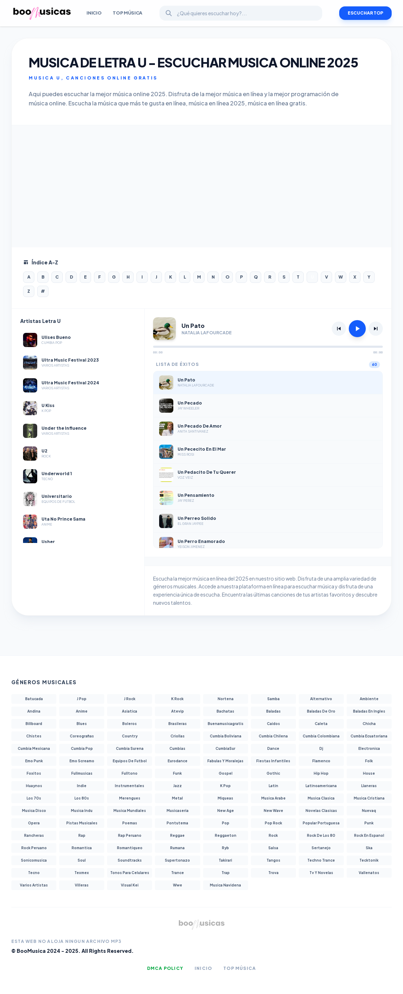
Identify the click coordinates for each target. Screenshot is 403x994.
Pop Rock (273, 823)
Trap (226, 873)
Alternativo (321, 699)
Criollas (177, 736)
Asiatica (129, 711)
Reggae (177, 835)
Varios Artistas (34, 885)
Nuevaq (369, 810)
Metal (177, 798)
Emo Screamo (81, 761)
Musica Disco (34, 810)
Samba (273, 699)
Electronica (369, 748)
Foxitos (34, 773)
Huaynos (34, 786)
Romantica (82, 848)
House (369, 773)
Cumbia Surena (130, 748)
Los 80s (81, 798)
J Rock (129, 699)
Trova (273, 873)
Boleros (129, 723)
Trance (177, 873)
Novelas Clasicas (321, 810)
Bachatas (225, 711)
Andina (33, 711)
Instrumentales (129, 786)
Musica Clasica (321, 798)
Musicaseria (178, 810)
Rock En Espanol (369, 835)
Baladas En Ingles (369, 711)
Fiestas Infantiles (273, 761)
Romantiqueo (129, 848)
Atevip (177, 711)
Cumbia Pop (82, 748)
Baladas (273, 711)
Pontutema (177, 823)
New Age (225, 810)
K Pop (225, 786)
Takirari (225, 860)
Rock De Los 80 (321, 835)
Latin (273, 786)
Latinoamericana (321, 786)
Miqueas (225, 798)
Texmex (81, 873)
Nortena (226, 699)
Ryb (225, 848)
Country (130, 736)
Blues (82, 723)
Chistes (33, 736)
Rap (81, 835)
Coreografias (82, 736)
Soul (82, 860)
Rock (273, 835)
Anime (82, 711)
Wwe (177, 885)
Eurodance (177, 761)
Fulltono (130, 773)
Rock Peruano (34, 848)
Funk (177, 773)
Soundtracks (130, 860)
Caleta (321, 723)
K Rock (177, 699)
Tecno (34, 873)
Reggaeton (225, 835)
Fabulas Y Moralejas (225, 761)
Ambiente (369, 699)
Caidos (273, 723)
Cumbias (177, 748)
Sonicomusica (34, 860)
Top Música (127, 13)
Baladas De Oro (321, 711)
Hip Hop (321, 773)
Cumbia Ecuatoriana (369, 736)
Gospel (226, 773)
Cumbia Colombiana (321, 736)
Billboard (34, 723)
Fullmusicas (82, 773)
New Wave (273, 810)
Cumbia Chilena (273, 736)
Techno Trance (321, 860)
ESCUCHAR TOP (365, 13)
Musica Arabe (273, 798)
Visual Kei (130, 885)
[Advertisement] (201, 186)
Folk (369, 761)
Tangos (273, 860)
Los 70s (34, 798)
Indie (81, 786)
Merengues (129, 798)
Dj (321, 748)
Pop (225, 823)
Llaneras (369, 786)
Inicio (203, 968)
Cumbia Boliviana (225, 736)
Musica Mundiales (129, 810)
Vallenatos (369, 873)
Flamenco (321, 761)
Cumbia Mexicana (34, 748)
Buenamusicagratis (226, 723)
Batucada (34, 699)
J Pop (81, 699)
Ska (369, 848)
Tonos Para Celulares (129, 873)
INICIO (93, 13)
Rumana (177, 848)
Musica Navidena (225, 885)
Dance (273, 748)
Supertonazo (177, 860)
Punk (369, 823)
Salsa (273, 848)
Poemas (129, 823)
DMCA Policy (165, 968)
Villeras (82, 885)
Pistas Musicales (81, 823)
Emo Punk (34, 761)
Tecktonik (369, 860)
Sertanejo (321, 848)
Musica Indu (82, 810)
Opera (34, 823)
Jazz (177, 786)
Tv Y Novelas (321, 873)
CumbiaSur (225, 748)
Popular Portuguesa (321, 823)
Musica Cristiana (369, 798)
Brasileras (177, 723)
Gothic (273, 773)
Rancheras (34, 835)
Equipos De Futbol (130, 761)
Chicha (369, 723)
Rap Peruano (129, 835)
